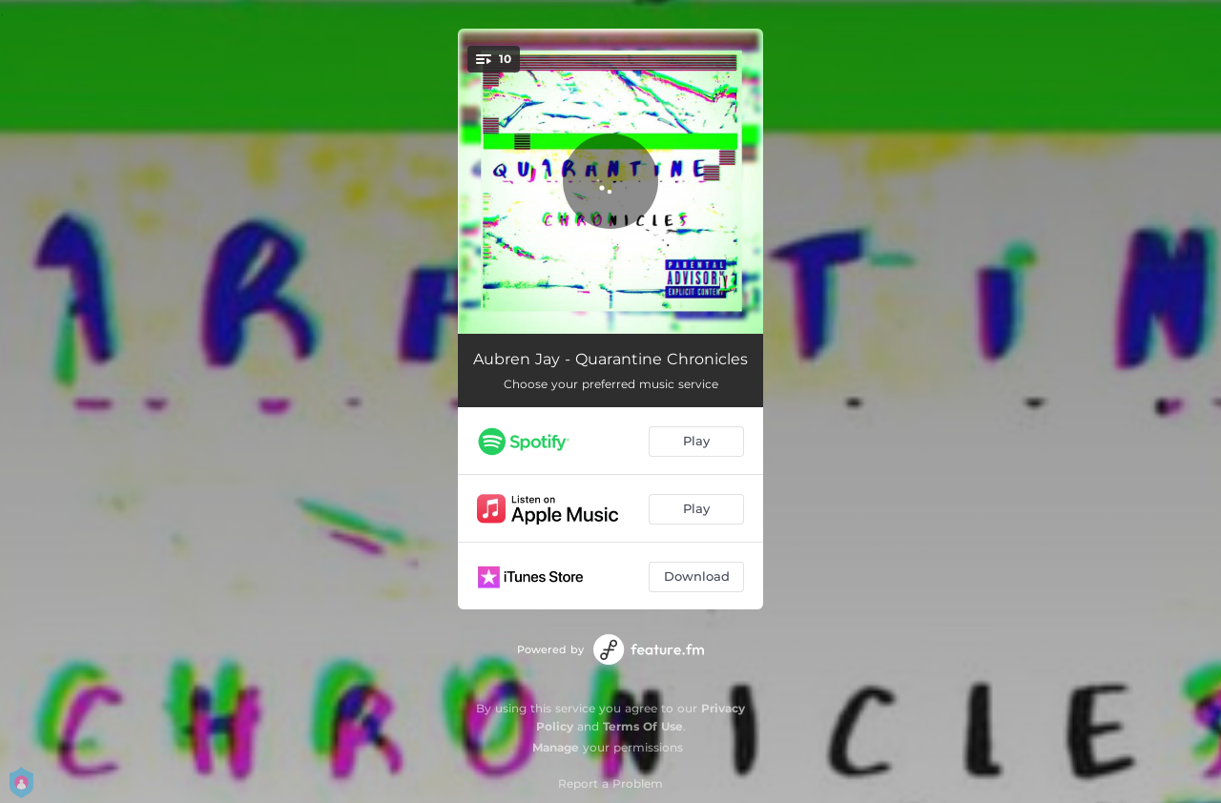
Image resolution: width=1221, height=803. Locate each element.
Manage (555, 747)
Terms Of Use (643, 726)
